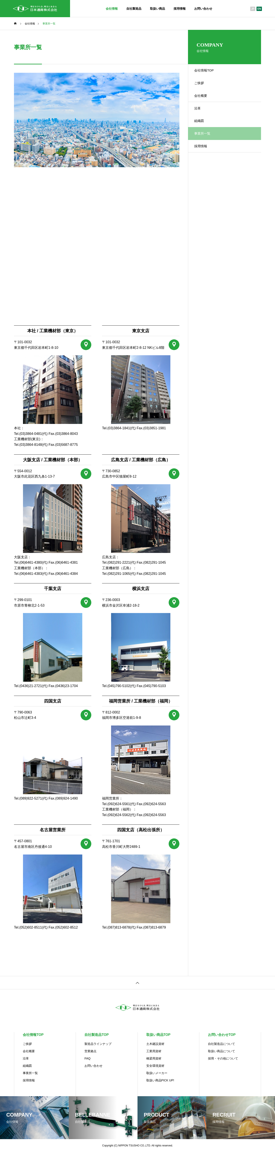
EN (259, 8)
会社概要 (203, 101)
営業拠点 (90, 1051)
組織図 (202, 132)
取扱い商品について (221, 1051)
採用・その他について (223, 1058)
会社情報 (112, 8)
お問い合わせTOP (222, 1035)
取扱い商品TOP (158, 1035)
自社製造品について (221, 1044)
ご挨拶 (202, 86)
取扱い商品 (157, 8)
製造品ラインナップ (98, 1044)
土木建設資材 (155, 1044)
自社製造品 (133, 8)
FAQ (87, 1058)
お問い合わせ (203, 8)
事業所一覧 (30, 1073)
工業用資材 (153, 1051)
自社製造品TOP (96, 1035)
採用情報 (180, 8)
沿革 (200, 116)
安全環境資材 (155, 1065)
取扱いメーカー (156, 1073)
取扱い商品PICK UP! (160, 1080)
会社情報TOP (207, 71)
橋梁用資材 (153, 1058)
